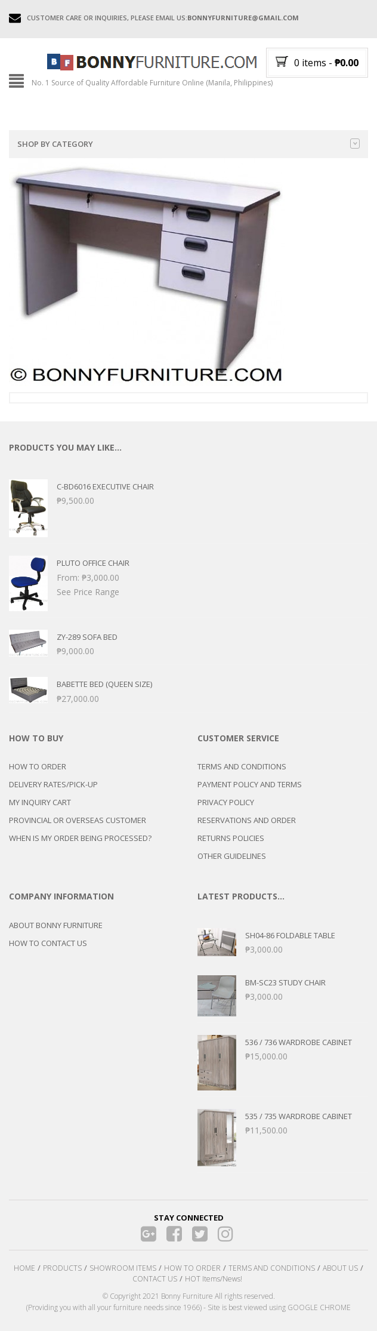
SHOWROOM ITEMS (122, 1268)
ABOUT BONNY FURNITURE (56, 925)
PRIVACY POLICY (225, 802)
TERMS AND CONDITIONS (241, 766)
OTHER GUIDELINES (231, 856)
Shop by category (188, 143)
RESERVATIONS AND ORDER (246, 820)
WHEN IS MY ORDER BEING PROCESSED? (80, 838)
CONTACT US (154, 1279)
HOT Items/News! (213, 1279)
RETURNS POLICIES (230, 838)
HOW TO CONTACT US (48, 943)
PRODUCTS (62, 1268)
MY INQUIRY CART (40, 802)
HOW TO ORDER (37, 766)
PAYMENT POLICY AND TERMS (249, 784)
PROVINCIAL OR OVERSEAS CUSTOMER (77, 820)
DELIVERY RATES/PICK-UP (53, 784)
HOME (24, 1268)
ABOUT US (340, 1268)
